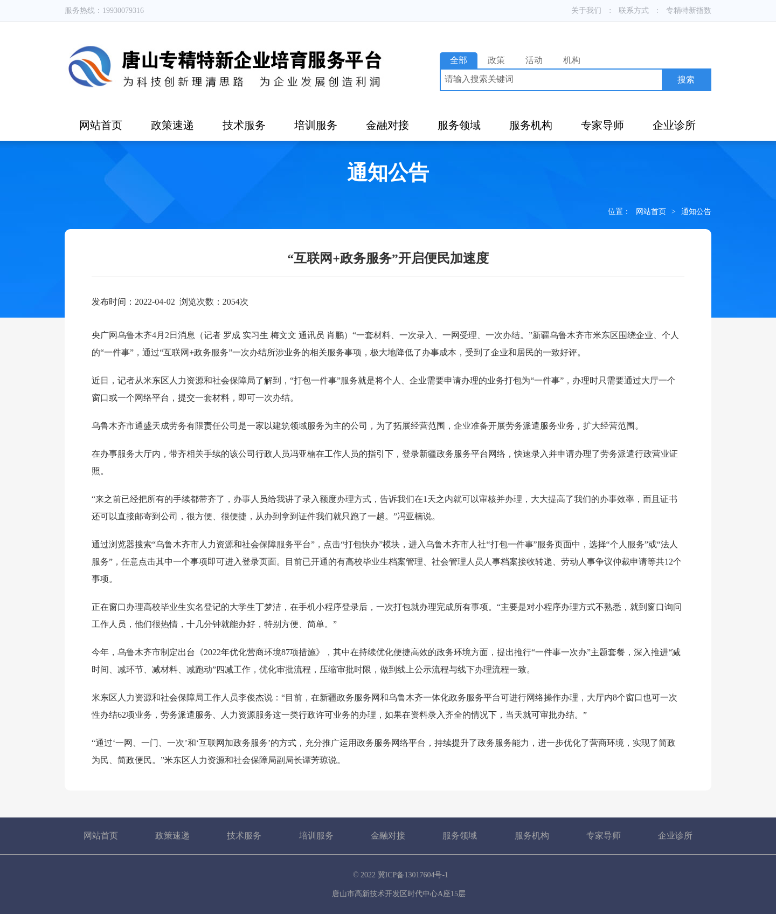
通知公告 (696, 212)
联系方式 (634, 10)
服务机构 (530, 125)
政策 (496, 60)
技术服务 (244, 125)
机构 (571, 60)
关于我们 (586, 10)
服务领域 (459, 125)
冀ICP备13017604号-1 (413, 875)
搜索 (686, 79)
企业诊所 (674, 125)
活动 (534, 60)
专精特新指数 (688, 10)
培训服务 (315, 125)
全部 (458, 60)
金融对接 (387, 125)
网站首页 (100, 125)
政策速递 (172, 125)
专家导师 (602, 125)
